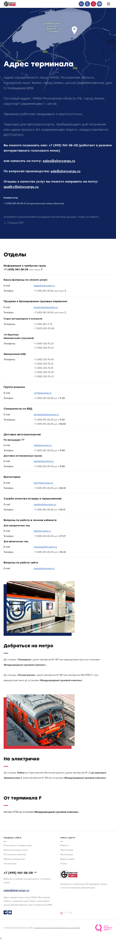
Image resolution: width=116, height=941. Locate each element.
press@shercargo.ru (44, 568)
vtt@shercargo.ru (43, 445)
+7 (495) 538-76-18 (43, 368)
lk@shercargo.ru (42, 531)
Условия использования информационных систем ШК (57, 928)
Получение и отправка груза (18, 845)
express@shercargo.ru (45, 546)
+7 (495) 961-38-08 (63, 145)
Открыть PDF (14, 222)
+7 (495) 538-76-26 (44, 372)
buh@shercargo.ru (43, 482)
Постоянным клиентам (15, 854)
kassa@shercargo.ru (44, 285)
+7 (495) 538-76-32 (44, 363)
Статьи (63, 863)
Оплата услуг (10, 863)
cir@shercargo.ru (43, 393)
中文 (70, 912)
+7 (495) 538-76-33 (44, 376)
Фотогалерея (66, 854)
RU (81, 4)
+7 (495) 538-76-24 (44, 347)
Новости (64, 845)
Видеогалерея (67, 859)
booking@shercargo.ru (46, 307)
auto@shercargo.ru (44, 461)
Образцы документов (14, 859)
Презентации (66, 850)
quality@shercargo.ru (21, 187)
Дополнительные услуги (16, 850)
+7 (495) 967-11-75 (43, 324)
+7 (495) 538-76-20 (44, 343)
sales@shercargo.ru (59, 161)
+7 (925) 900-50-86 (44, 328)
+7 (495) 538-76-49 (44, 359)
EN (65, 912)
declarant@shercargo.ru (46, 414)
